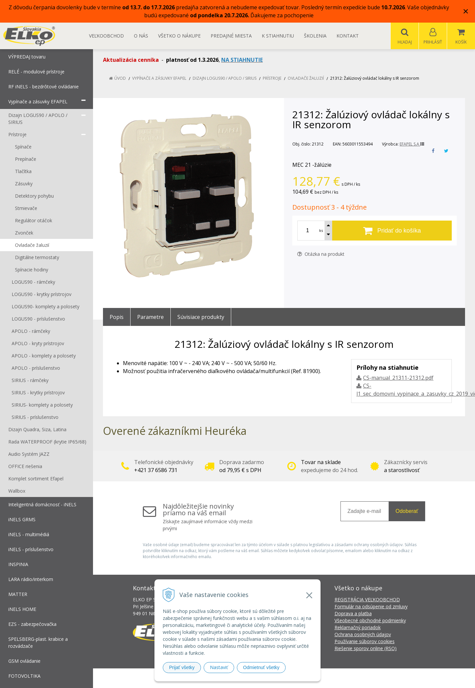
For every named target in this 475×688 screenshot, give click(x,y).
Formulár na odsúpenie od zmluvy (371, 607)
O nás (141, 36)
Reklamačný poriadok (357, 628)
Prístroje (272, 78)
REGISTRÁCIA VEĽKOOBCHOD (367, 600)
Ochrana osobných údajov (362, 635)
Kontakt (347, 36)
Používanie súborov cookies (364, 642)
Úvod (120, 78)
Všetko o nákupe (179, 36)
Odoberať (407, 511)
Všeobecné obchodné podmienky (370, 621)
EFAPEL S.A (412, 144)
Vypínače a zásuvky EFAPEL (159, 78)
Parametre (150, 317)
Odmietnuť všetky (261, 667)
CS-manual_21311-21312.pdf (398, 378)
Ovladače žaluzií (306, 78)
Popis (117, 317)
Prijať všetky (182, 667)
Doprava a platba (353, 614)
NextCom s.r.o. (357, 678)
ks (321, 230)
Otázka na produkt (320, 254)
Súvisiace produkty (200, 317)
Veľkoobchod (106, 36)
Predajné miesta (231, 36)
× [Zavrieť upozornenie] (466, 11)
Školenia (315, 36)
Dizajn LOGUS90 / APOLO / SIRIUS (224, 78)
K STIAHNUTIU (278, 36)
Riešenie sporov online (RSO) (365, 648)
